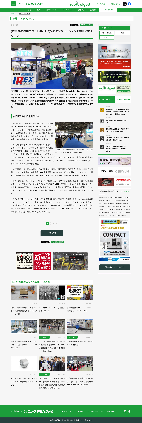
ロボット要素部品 (107, 33)
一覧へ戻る (52, 233)
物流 (122, 33)
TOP (12, 14)
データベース (67, 10)
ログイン (103, 4)
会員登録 (93, 10)
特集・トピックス (24, 14)
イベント (107, 37)
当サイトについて (67, 411)
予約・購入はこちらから (114, 267)
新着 (29, 10)
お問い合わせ (115, 4)
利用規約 (80, 411)
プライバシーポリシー (95, 411)
